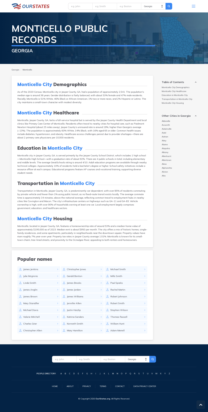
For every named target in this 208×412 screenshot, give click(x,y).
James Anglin (30, 289)
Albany (165, 152)
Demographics (176, 87)
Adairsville (166, 129)
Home (55, 386)
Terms (103, 386)
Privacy (86, 386)
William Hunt (117, 323)
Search (169, 6)
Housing (173, 103)
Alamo (165, 144)
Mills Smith (116, 276)
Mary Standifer (31, 303)
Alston (165, 171)
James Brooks (74, 282)
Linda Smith (29, 282)
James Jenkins (30, 269)
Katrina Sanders (75, 316)
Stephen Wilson (119, 310)
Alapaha (166, 148)
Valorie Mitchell (31, 316)
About (70, 386)
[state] (153, 6)
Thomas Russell (118, 316)
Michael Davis (30, 310)
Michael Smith (118, 269)
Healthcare (174, 91)
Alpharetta (167, 168)
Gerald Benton (74, 276)
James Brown (30, 296)
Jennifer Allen (74, 303)
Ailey (164, 140)
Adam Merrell (117, 330)
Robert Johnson (118, 296)
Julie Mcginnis (30, 276)
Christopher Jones (76, 269)
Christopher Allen (32, 330)
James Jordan (74, 289)
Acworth (166, 125)
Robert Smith (117, 303)
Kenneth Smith (75, 323)
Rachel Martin (117, 289)
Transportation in (177, 99)
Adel (164, 132)
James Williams (75, 296)
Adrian (165, 136)
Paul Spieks (116, 282)
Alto (164, 175)
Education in (175, 95)
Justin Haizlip (74, 310)
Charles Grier (30, 323)
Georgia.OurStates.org (31, 6)
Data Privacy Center (144, 386)
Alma (164, 164)
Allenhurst (166, 156)
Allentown (166, 160)
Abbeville (166, 121)
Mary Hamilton (75, 330)
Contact (120, 386)
